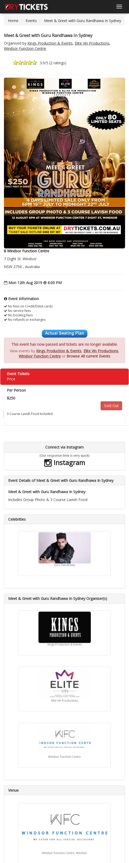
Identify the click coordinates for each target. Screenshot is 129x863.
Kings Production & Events (50, 43)
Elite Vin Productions (92, 43)
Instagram (64, 462)
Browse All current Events (88, 356)
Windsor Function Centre (25, 48)
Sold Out (111, 405)
